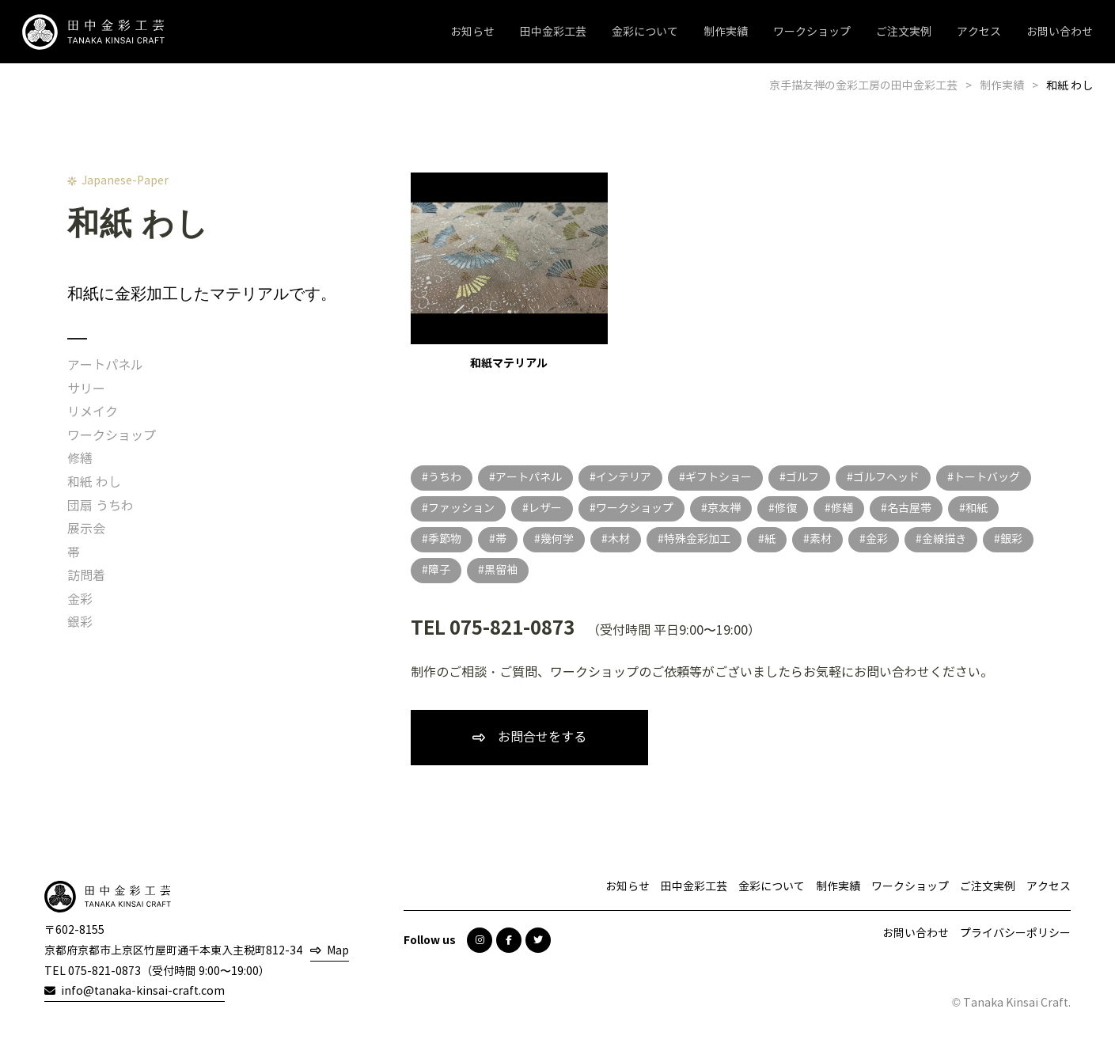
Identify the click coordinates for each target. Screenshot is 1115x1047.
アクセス (979, 32)
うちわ (444, 477)
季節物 (444, 539)
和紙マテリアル (510, 271)
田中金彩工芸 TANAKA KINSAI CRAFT (93, 32)
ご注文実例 (903, 32)
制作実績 (726, 32)
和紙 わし (94, 482)
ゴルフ (802, 477)
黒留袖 (501, 570)
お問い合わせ (1059, 32)
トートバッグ (987, 477)
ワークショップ (812, 32)
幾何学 (557, 539)
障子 (439, 570)
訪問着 (86, 575)
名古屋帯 (909, 508)
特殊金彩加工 (697, 539)
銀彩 (80, 622)
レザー (545, 508)
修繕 (80, 458)
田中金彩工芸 (553, 32)
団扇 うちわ (100, 506)
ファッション (461, 508)
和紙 (976, 508)
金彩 (80, 599)
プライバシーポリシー (1015, 933)
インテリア (623, 477)
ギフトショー (718, 477)
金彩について (645, 32)
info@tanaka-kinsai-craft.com (143, 991)
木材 (619, 539)
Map (338, 951)
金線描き (944, 539)
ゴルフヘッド (886, 477)
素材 (821, 539)
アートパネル (105, 365)
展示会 (86, 529)
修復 (786, 508)
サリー (86, 388)
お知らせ (472, 32)
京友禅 (724, 508)
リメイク (92, 411)
